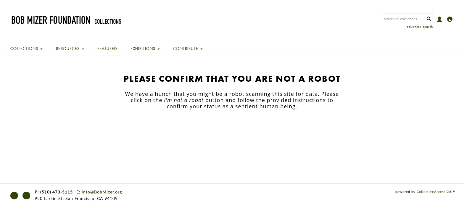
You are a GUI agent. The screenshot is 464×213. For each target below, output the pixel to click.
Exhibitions (145, 48)
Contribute (188, 48)
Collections (26, 48)
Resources (70, 48)
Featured (107, 48)
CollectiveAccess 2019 (436, 191)
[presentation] (220, 128)
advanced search (420, 27)
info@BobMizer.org (102, 192)
